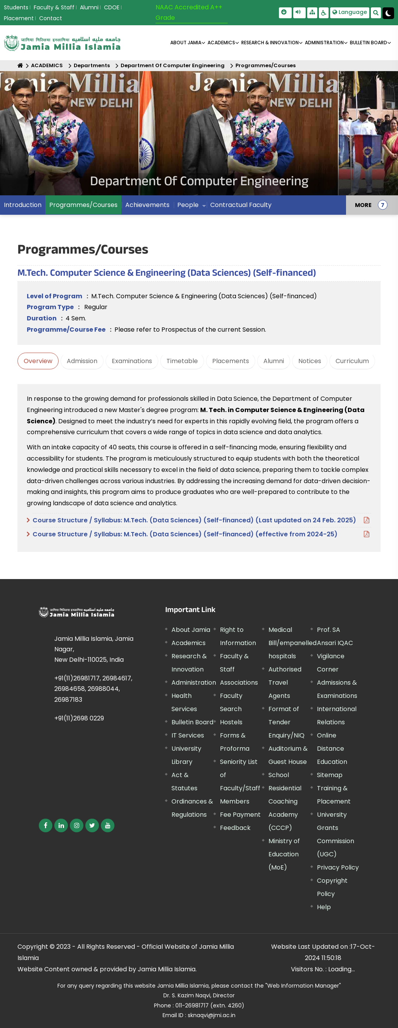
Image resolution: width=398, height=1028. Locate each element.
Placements (230, 361)
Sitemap (330, 775)
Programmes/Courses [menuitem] (83, 204)
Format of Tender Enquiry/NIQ (286, 722)
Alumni (89, 7)
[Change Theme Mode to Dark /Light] (388, 13)
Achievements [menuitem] (147, 204)
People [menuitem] (188, 204)
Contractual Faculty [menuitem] (241, 204)
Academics (188, 642)
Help (324, 907)
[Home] (20, 65)
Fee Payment (240, 814)
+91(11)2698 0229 (79, 718)
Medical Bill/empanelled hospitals (292, 643)
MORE (363, 205)
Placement (19, 18)
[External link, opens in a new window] (45, 825)
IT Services (187, 735)
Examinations (132, 361)
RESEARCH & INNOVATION (270, 42)
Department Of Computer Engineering (173, 65)
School (278, 775)
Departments (92, 65)
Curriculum (352, 361)
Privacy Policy (338, 867)
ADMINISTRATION (324, 42)
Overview (38, 361)
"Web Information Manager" (303, 986)
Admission (82, 361)
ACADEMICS (221, 42)
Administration (193, 682)
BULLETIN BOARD (368, 42)
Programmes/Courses (265, 65)
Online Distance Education (332, 748)
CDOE (111, 7)
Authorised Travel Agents (284, 682)
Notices (309, 361)
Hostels (231, 722)
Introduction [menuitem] (23, 204)
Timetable (182, 361)
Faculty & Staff (54, 7)
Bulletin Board (192, 722)
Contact (50, 18)
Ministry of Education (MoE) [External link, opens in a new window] (284, 854)
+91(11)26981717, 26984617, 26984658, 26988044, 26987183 (93, 689)
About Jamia (185, 42)
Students (16, 7)
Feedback (235, 827)
